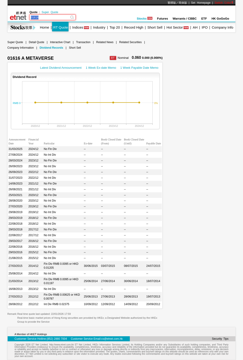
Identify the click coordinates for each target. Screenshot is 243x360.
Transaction (83, 42)
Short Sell (154, 27)
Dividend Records (51, 47)
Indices (77, 27)
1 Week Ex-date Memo (101, 67)
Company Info (222, 27)
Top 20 (115, 27)
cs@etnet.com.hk (112, 338)
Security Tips (220, 338)
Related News (104, 42)
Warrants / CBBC (185, 18)
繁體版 (172, 2)
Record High (133, 27)
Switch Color (224, 2)
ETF (204, 18)
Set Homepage (200, 2)
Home (44, 27)
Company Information (20, 47)
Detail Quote (36, 42)
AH (195, 27)
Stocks (144, 18)
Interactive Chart (60, 42)
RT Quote (60, 27)
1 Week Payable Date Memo (139, 67)
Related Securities (130, 42)
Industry (99, 27)
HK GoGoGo (220, 18)
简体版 (183, 2)
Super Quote (49, 12)
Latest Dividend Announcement (61, 67)
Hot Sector (174, 27)
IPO (205, 27)
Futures (162, 18)
